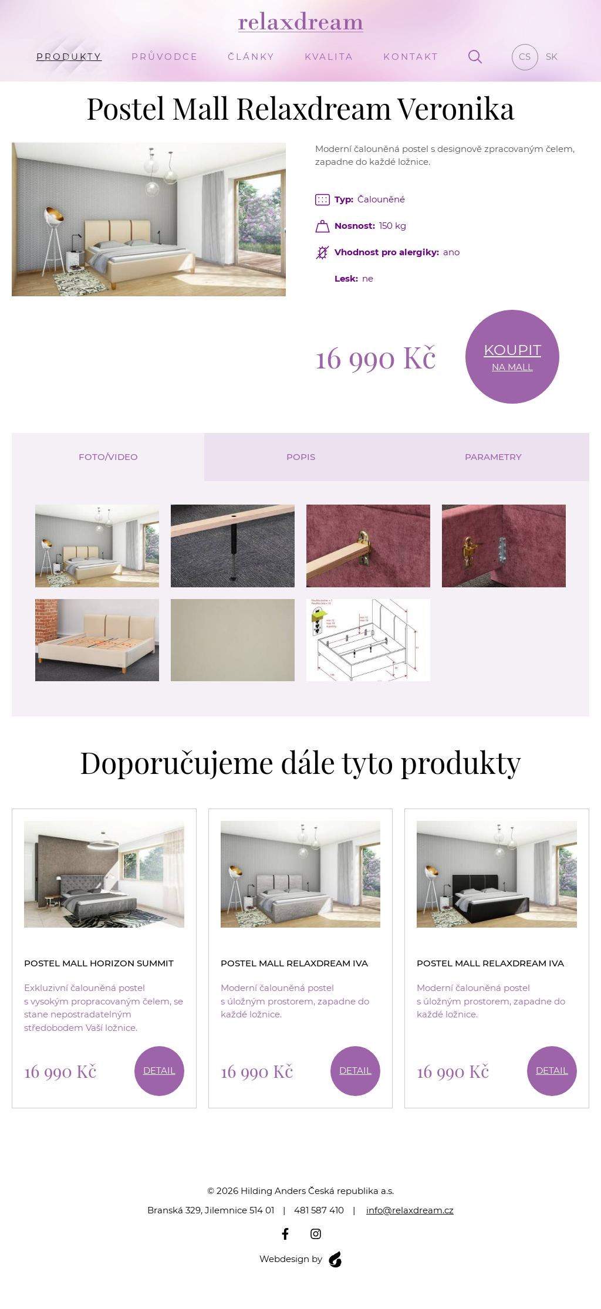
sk (552, 56)
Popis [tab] (300, 456)
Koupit (512, 357)
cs (525, 56)
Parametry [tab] (493, 456)
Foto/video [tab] (108, 456)
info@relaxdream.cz (410, 1210)
